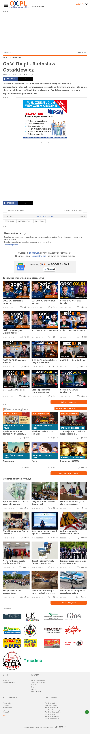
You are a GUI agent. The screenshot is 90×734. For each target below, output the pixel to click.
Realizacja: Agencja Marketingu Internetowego (45, 727)
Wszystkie (43, 53)
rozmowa (39, 221)
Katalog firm (7, 712)
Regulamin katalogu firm (53, 712)
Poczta (5, 716)
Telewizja (14, 57)
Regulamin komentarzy (52, 710)
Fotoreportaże (7, 708)
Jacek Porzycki (24, 221)
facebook (9, 79)
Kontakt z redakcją (9, 683)
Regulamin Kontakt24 (52, 719)
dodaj (65, 408)
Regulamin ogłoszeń (51, 708)
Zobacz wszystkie (68, 402)
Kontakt (33, 689)
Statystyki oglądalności (38, 683)
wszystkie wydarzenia (68, 473)
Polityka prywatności (51, 705)
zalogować (34, 252)
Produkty (33, 685)
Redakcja (6, 680)
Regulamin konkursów (52, 716)
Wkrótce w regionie (16, 409)
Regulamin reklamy (51, 714)
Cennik (33, 687)
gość (20, 57)
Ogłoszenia (6, 710)
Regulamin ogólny (51, 703)
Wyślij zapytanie (36, 691)
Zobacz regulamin (11, 245)
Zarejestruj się (39, 255)
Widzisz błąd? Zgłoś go (45, 216)
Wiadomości (7, 703)
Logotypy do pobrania (38, 680)
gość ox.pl (9, 221)
